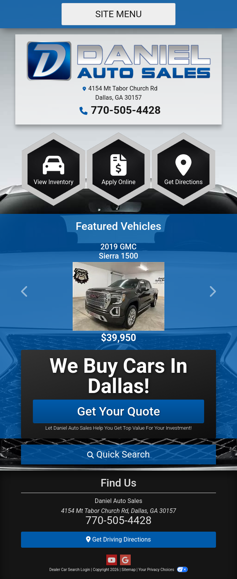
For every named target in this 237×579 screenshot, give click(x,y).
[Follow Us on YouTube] (111, 560)
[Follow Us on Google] (125, 560)
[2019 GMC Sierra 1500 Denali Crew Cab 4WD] (118, 296)
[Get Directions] (183, 169)
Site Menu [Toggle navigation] (118, 14)
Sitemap (129, 570)
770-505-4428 (126, 110)
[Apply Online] (118, 169)
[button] (25, 291)
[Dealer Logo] (118, 61)
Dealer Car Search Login (69, 570)
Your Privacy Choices (163, 570)
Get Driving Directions (118, 539)
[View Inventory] (53, 169)
